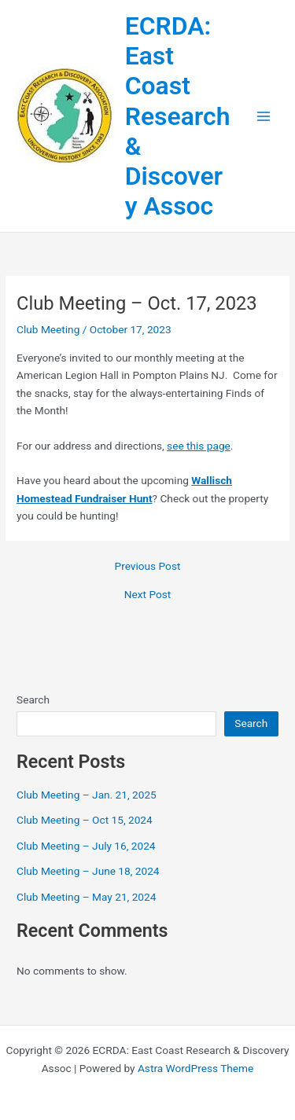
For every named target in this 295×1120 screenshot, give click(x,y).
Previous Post (148, 566)
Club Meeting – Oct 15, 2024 (85, 819)
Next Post (147, 594)
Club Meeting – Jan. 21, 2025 (87, 794)
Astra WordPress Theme (195, 1068)
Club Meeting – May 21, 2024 (86, 896)
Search (33, 699)
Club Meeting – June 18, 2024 (88, 871)
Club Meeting (48, 329)
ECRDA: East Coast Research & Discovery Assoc (177, 116)
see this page (198, 445)
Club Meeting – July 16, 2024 (86, 845)
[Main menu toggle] (264, 116)
